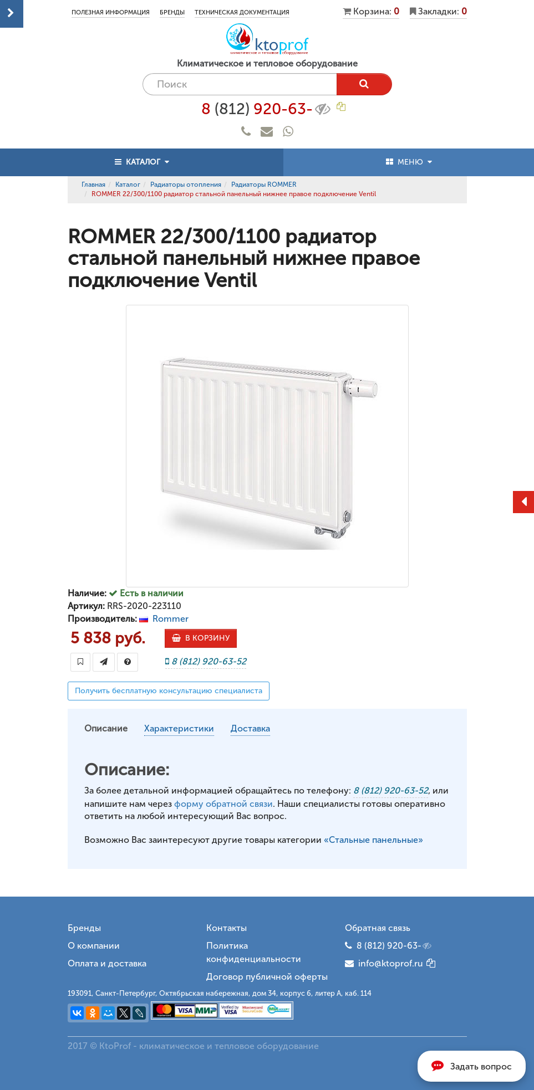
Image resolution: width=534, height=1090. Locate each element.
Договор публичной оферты (267, 976)
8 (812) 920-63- (395, 946)
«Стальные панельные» (373, 840)
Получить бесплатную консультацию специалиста (168, 690)
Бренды (172, 12)
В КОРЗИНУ (201, 638)
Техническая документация (242, 12)
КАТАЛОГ (142, 162)
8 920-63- (267, 109)
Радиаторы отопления (185, 184)
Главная (93, 184)
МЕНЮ (409, 162)
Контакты (226, 928)
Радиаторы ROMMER (264, 184)
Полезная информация (111, 12)
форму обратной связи (223, 804)
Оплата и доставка (107, 963)
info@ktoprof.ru (384, 963)
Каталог (127, 184)
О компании (94, 945)
